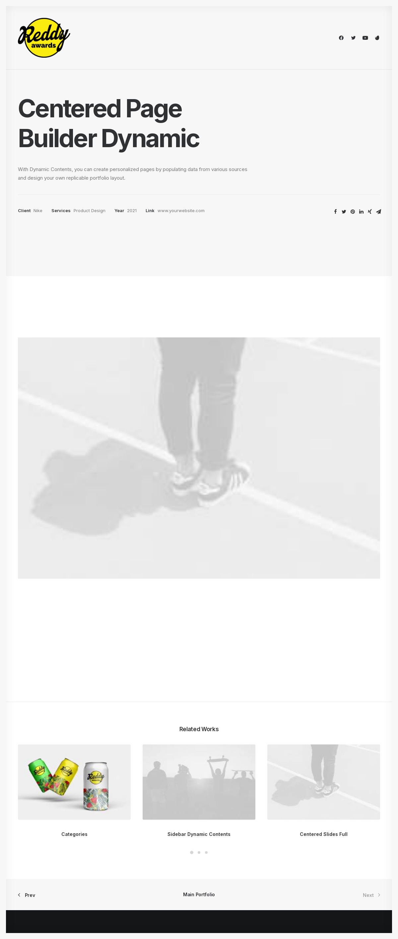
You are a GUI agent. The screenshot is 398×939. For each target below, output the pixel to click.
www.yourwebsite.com (181, 210)
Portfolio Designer (38, 852)
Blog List (28, 870)
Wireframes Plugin (132, 852)
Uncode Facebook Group (336, 835)
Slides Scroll (125, 887)
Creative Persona (37, 835)
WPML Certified (130, 905)
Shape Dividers (128, 896)
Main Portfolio (199, 696)
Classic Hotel (33, 861)
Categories (74, 636)
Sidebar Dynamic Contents (199, 636)
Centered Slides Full (324, 636)
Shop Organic (33, 878)
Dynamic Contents (132, 878)
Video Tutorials (231, 868)
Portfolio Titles (34, 844)
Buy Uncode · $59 (339, 760)
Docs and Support (235, 835)
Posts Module (127, 861)
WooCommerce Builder (138, 844)
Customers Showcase (333, 868)
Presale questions (235, 902)
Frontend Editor (129, 835)
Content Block (127, 870)
